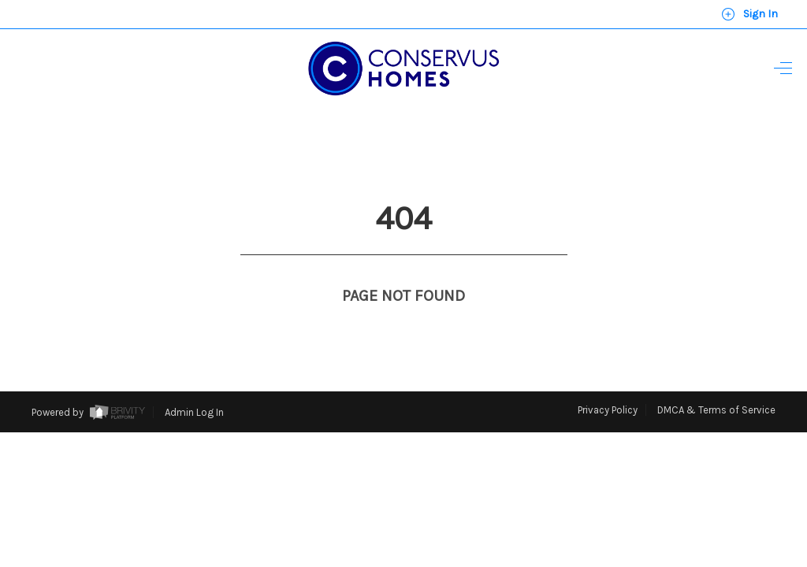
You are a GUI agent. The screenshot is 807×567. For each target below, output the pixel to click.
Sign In (749, 14)
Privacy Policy (608, 381)
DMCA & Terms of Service (716, 381)
